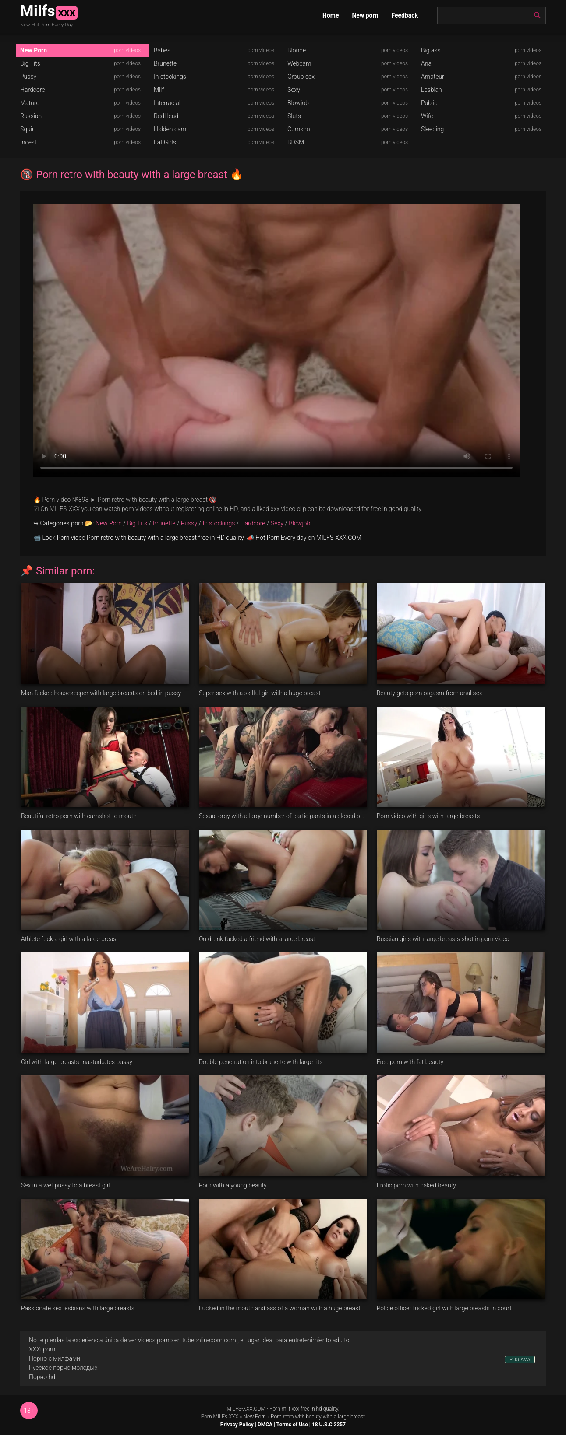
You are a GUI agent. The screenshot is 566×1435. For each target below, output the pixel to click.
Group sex (301, 76)
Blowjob (298, 102)
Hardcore (32, 89)
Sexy (293, 89)
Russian (31, 115)
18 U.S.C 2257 (329, 1424)
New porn (365, 15)
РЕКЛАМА (519, 1359)
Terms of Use (292, 1424)
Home (330, 15)
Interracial (167, 102)
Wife (427, 115)
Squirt (28, 129)
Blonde (296, 50)
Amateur (432, 76)
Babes (162, 50)
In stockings (170, 76)
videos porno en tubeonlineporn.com (187, 1340)
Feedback (404, 15)
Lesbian (431, 89)
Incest (28, 142)
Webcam (299, 63)
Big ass (431, 50)
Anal (427, 63)
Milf (159, 89)
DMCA (265, 1424)
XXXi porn (42, 1349)
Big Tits (30, 63)
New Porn (33, 50)
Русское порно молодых (63, 1367)
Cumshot (299, 129)
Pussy (28, 76)
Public (429, 102)
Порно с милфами (54, 1358)
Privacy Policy (237, 1424)
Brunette (165, 63)
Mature (29, 102)
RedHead (166, 115)
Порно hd (42, 1376)
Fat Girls (165, 142)
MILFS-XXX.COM (245, 1409)
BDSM (295, 142)
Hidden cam (170, 129)
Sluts (294, 115)
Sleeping (432, 129)
